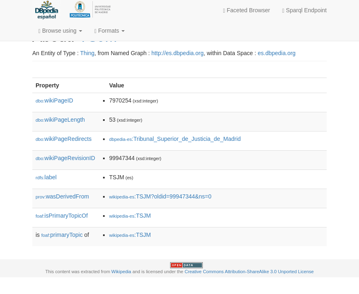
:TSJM (130, 215)
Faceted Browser (246, 10)
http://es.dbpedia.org (177, 53)
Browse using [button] (60, 30)
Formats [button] (109, 30)
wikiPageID (54, 100)
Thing (87, 53)
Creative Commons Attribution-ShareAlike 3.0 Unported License (249, 271)
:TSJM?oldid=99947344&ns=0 (160, 196)
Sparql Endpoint (304, 10)
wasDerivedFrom (62, 196)
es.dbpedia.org (277, 53)
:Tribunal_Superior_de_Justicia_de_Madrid (175, 139)
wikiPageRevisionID (65, 158)
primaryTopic (62, 235)
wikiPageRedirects (64, 139)
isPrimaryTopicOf (62, 215)
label (46, 177)
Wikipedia (121, 271)
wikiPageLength (60, 119)
